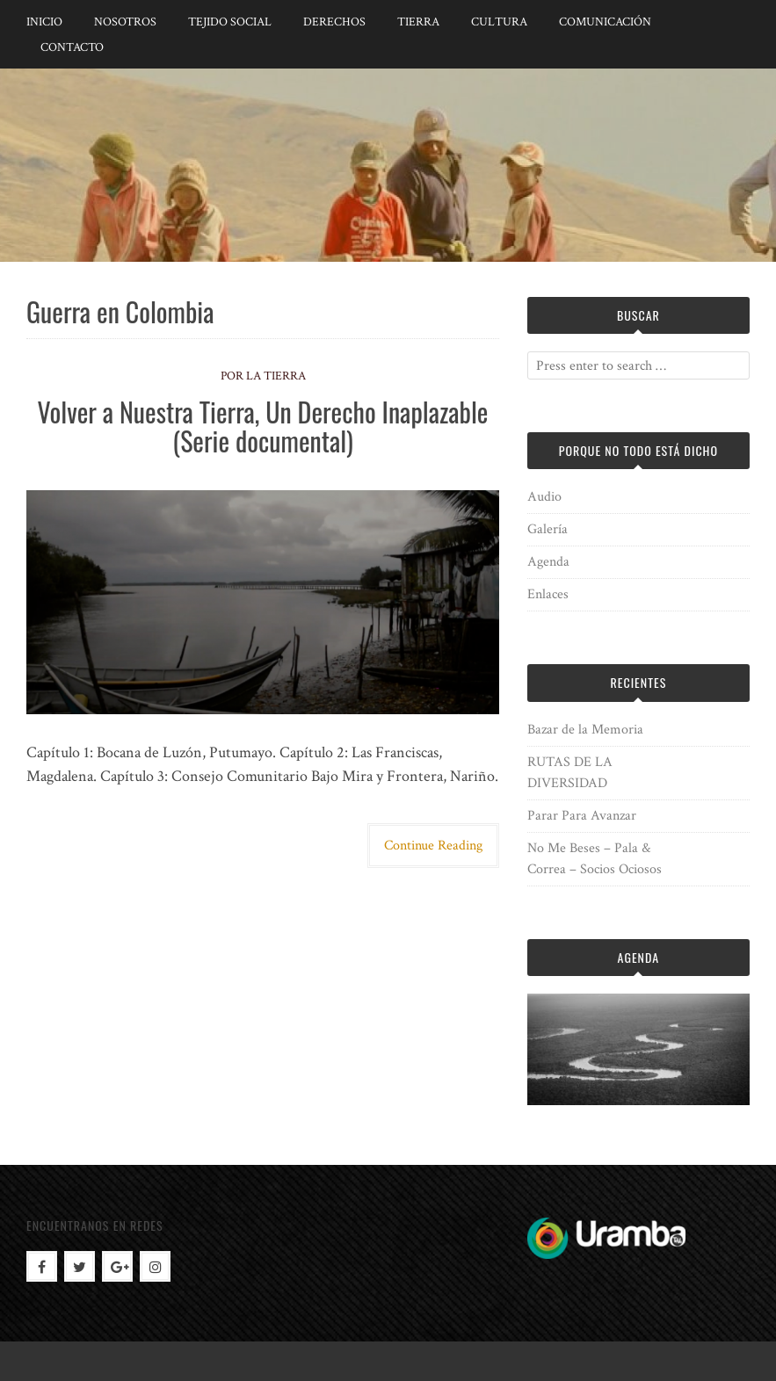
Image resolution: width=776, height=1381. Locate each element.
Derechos (334, 22)
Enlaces (548, 594)
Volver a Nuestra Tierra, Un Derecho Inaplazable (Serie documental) (263, 426)
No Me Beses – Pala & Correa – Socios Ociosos (594, 858)
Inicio (44, 22)
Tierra (418, 22)
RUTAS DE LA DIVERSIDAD (570, 772)
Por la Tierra (263, 376)
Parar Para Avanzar (581, 815)
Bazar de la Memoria (585, 729)
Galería (547, 529)
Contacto (72, 47)
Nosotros (125, 22)
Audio (544, 497)
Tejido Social (230, 22)
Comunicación (605, 22)
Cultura (499, 22)
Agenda (548, 562)
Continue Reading (433, 845)
